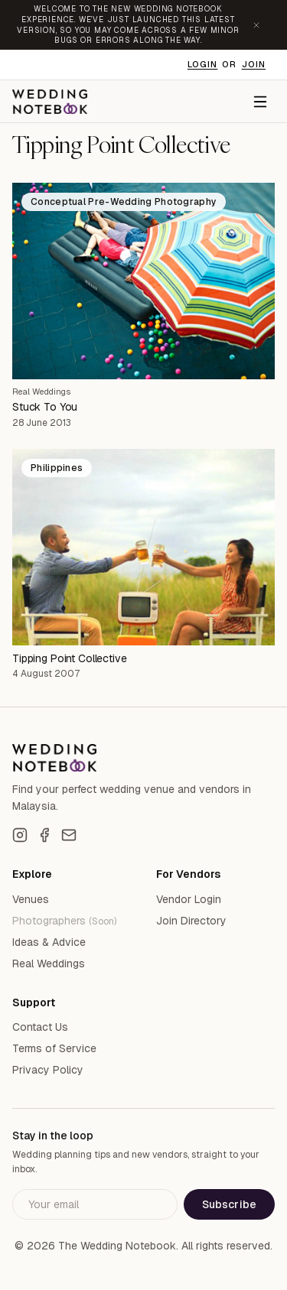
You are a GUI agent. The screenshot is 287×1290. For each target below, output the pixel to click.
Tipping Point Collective (69, 658)
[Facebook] (44, 835)
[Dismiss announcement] (256, 25)
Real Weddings (41, 391)
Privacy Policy (47, 1070)
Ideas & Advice (49, 942)
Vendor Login (188, 899)
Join (254, 64)
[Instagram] (20, 835)
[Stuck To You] (143, 281)
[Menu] (260, 101)
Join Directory (191, 921)
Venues (30, 899)
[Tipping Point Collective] (143, 547)
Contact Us (40, 1027)
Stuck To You (44, 407)
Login (203, 64)
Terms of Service (54, 1048)
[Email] (69, 835)
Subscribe (229, 1204)
